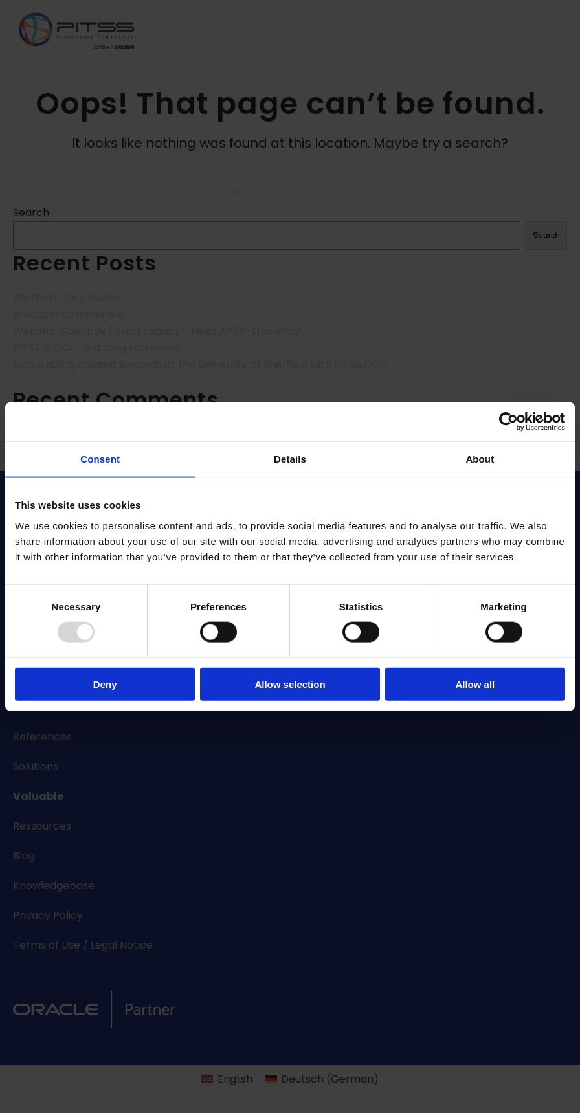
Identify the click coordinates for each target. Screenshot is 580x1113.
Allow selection (289, 683)
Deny (105, 683)
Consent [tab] (100, 459)
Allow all (475, 683)
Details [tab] (290, 459)
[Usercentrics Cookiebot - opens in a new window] (508, 422)
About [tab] (479, 459)
